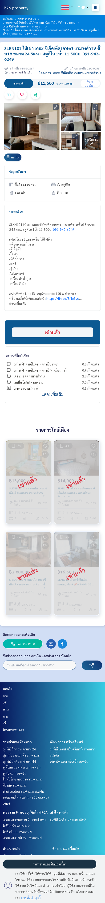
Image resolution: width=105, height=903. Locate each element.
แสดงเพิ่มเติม (52, 394)
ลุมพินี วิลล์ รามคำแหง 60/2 (68, 819)
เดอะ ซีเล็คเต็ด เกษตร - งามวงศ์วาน (23, 26)
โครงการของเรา (13, 729)
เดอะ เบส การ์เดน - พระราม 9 (22, 837)
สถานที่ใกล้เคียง (17, 355)
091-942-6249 (63, 229)
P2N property (16, 7)
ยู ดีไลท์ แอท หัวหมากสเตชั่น (21, 767)
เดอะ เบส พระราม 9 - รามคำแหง (24, 819)
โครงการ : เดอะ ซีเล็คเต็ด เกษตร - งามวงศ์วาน (70, 73)
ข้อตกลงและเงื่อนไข (65, 848)
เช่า (5, 702)
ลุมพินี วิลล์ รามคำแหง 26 (19, 749)
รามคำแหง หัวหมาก (17, 742)
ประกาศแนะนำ (27, 19)
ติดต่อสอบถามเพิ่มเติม (19, 634)
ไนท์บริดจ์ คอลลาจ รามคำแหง (22, 779)
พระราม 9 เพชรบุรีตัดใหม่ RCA (25, 812)
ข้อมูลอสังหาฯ (17, 171)
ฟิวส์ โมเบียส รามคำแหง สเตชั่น (23, 791)
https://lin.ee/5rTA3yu (62, 298)
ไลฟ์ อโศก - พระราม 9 (17, 832)
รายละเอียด (16, 211)
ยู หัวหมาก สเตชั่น (14, 773)
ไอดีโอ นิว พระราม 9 (16, 825)
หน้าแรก (8, 19)
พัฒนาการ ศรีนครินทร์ (66, 742)
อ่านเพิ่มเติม (18, 303)
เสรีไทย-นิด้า (59, 812)
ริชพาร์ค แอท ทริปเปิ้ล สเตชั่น (69, 761)
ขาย (5, 696)
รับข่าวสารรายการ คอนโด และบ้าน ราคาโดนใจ (37, 656)
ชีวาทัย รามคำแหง (14, 785)
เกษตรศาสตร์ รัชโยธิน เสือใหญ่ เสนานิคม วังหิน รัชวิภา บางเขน (39, 22)
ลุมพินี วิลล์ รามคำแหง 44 (19, 761)
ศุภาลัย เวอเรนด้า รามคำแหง (21, 755)
